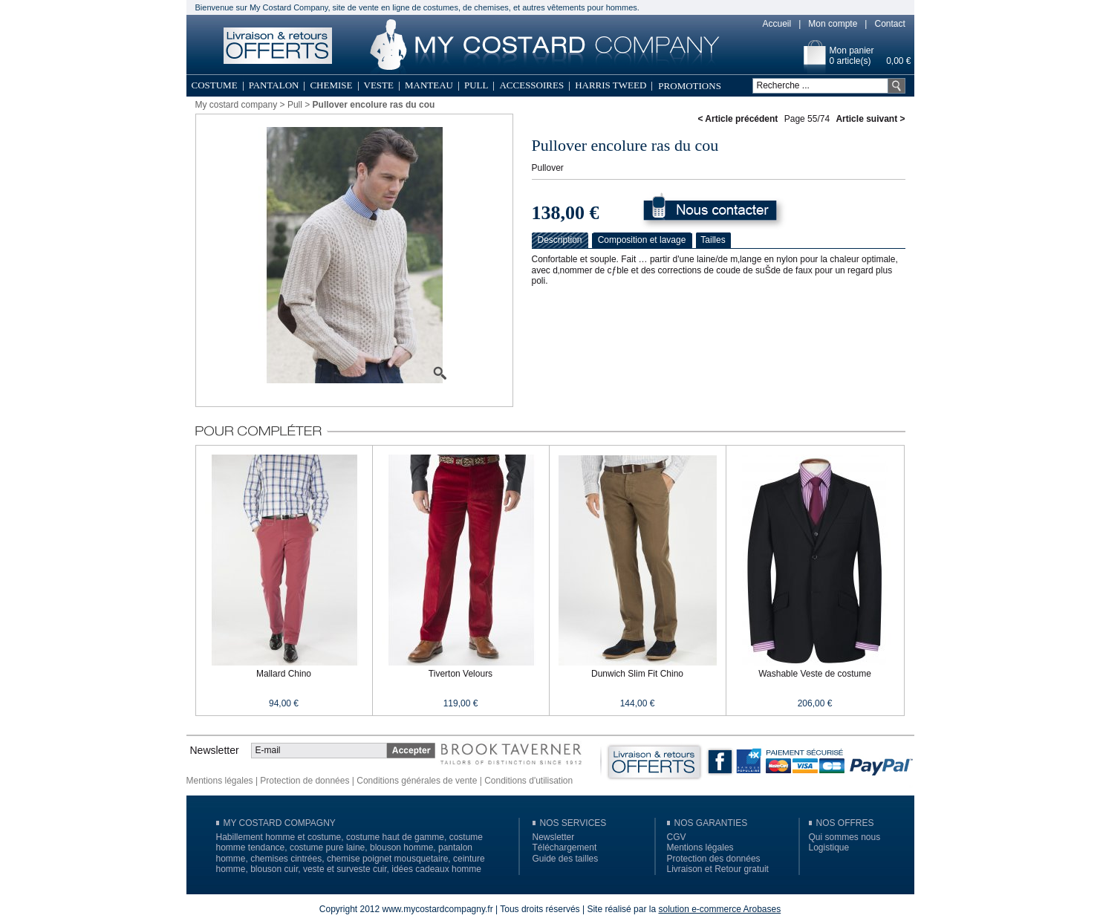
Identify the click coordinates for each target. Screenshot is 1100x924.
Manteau (429, 85)
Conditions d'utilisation (528, 780)
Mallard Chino (283, 673)
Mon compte (832, 24)
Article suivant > (870, 119)
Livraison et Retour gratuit (718, 869)
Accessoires (531, 85)
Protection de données (304, 780)
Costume (215, 85)
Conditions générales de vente (417, 780)
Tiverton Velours (460, 673)
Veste (379, 85)
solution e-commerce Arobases (719, 909)
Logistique (829, 847)
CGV (676, 837)
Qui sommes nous (845, 837)
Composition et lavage (642, 240)
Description (559, 240)
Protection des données (714, 858)
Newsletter (554, 837)
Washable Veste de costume (814, 673)
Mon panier (852, 50)
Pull (476, 85)
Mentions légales (219, 780)
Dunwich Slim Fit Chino (637, 673)
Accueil (777, 24)
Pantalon (274, 85)
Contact (889, 24)
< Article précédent (737, 119)
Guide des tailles (566, 858)
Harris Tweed (610, 85)
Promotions (689, 85)
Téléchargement (565, 847)
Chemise (331, 85)
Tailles (712, 240)
